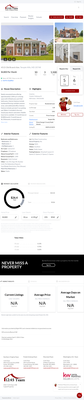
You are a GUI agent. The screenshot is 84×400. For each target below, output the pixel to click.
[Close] (80, 384)
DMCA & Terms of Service (70, 398)
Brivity (9, 398)
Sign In (77, 2)
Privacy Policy (58, 398)
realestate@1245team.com (11, 368)
